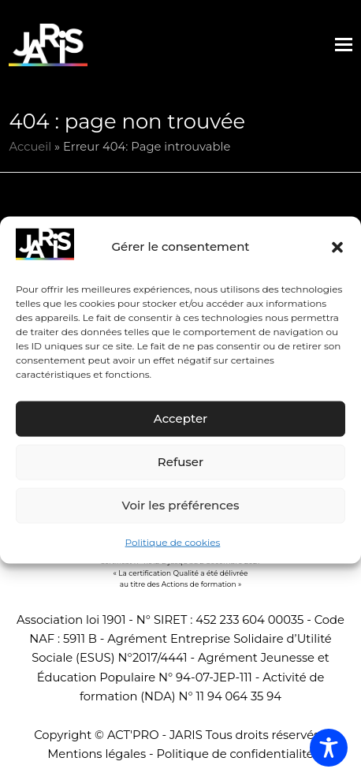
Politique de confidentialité (235, 754)
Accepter (180, 418)
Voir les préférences (181, 505)
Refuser (180, 461)
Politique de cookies (173, 542)
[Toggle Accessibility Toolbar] (328, 747)
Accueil (30, 147)
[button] (337, 247)
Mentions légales (96, 754)
